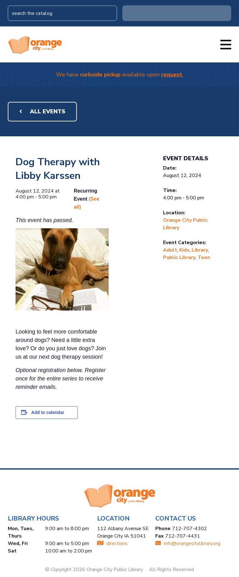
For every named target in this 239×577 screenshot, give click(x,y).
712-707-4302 (189, 528)
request (171, 74)
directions (112, 543)
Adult (170, 250)
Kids (184, 250)
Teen (204, 257)
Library (200, 250)
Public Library (179, 257)
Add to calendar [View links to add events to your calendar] (47, 412)
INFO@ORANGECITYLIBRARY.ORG (187, 543)
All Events (42, 111)
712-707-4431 (182, 536)
